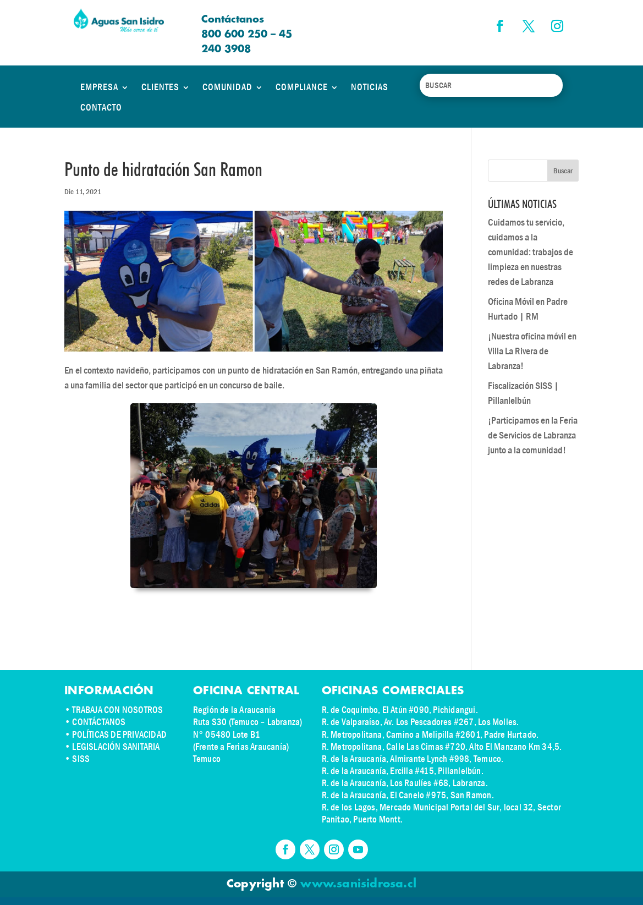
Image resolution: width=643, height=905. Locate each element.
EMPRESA (99, 87)
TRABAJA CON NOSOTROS (117, 710)
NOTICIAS (369, 87)
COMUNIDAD (227, 87)
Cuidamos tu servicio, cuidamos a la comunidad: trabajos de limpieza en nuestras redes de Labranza (530, 252)
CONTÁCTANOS (98, 722)
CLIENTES (160, 87)
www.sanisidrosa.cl (358, 884)
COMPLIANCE (302, 87)
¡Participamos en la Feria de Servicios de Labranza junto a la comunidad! (533, 435)
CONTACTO (101, 107)
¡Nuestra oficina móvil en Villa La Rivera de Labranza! (532, 351)
